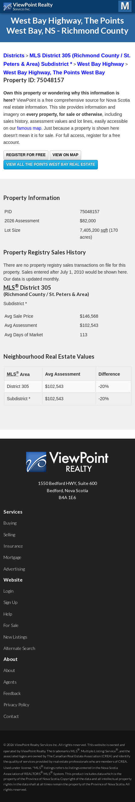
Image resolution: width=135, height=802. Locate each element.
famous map (29, 128)
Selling (9, 534)
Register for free (26, 155)
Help (7, 614)
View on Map (65, 155)
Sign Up (10, 602)
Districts (14, 56)
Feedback (12, 693)
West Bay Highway (100, 64)
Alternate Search (19, 648)
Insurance (13, 546)
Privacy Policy (16, 704)
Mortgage (12, 557)
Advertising (14, 569)
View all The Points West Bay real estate (50, 164)
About (9, 670)
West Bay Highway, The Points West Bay (54, 73)
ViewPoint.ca (29, 7)
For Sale (11, 625)
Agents (10, 682)
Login (8, 591)
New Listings (15, 637)
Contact (11, 716)
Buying (9, 523)
